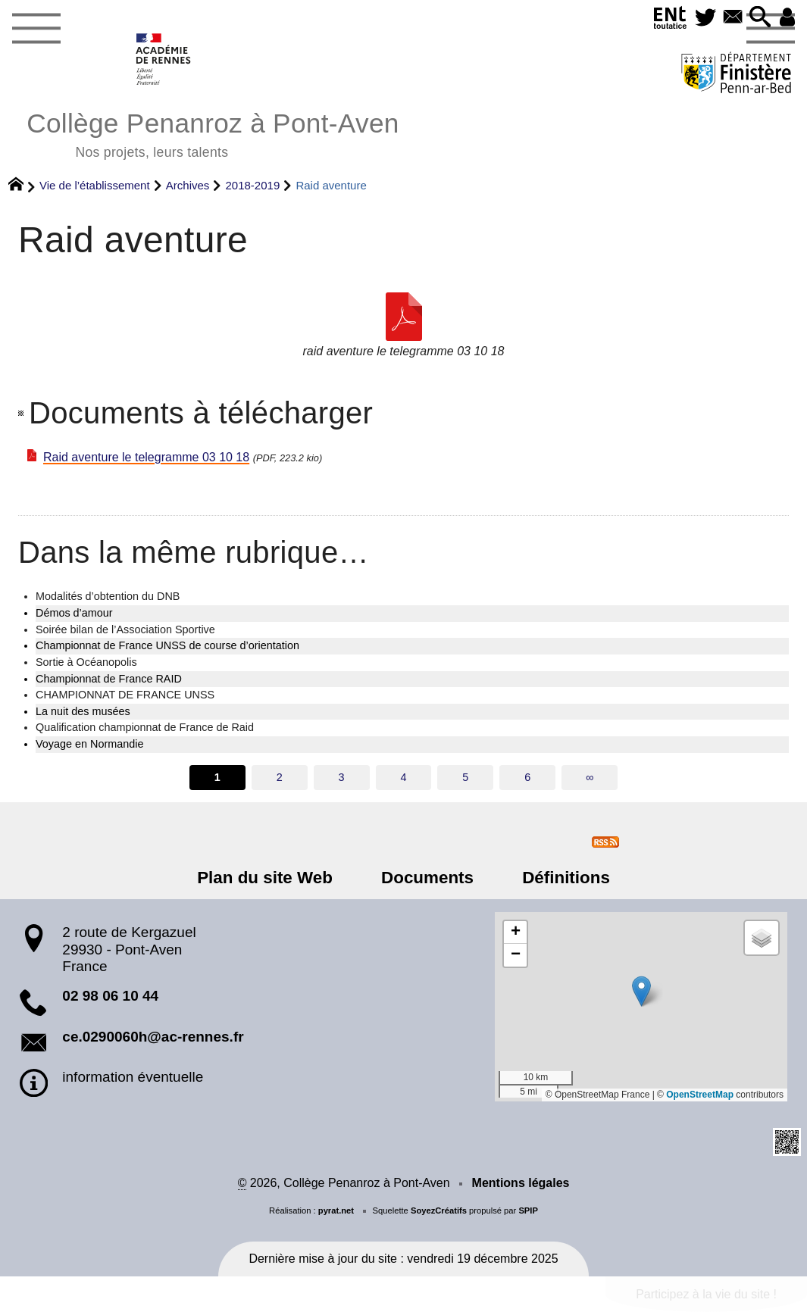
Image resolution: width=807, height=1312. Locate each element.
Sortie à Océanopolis (86, 662)
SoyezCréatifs (439, 1210)
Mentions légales (521, 1182)
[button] (756, 18)
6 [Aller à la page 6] (527, 777)
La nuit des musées (83, 711)
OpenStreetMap (699, 1094)
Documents (427, 877)
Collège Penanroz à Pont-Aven (213, 133)
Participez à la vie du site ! (706, 1294)
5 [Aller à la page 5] (465, 777)
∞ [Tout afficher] (589, 777)
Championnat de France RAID (109, 679)
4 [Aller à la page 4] (403, 777)
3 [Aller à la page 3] (342, 777)
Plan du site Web (275, 877)
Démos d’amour (74, 613)
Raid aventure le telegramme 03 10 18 (146, 457)
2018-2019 (253, 185)
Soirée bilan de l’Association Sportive (125, 629)
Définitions (556, 877)
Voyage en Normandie (89, 744)
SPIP (528, 1210)
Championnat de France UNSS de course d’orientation (167, 645)
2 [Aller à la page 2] (280, 777)
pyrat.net (336, 1210)
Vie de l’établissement (94, 185)
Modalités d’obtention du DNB (108, 596)
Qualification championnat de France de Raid (145, 727)
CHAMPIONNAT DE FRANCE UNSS (125, 695)
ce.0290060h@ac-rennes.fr (152, 1037)
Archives (188, 185)
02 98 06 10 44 (110, 996)
